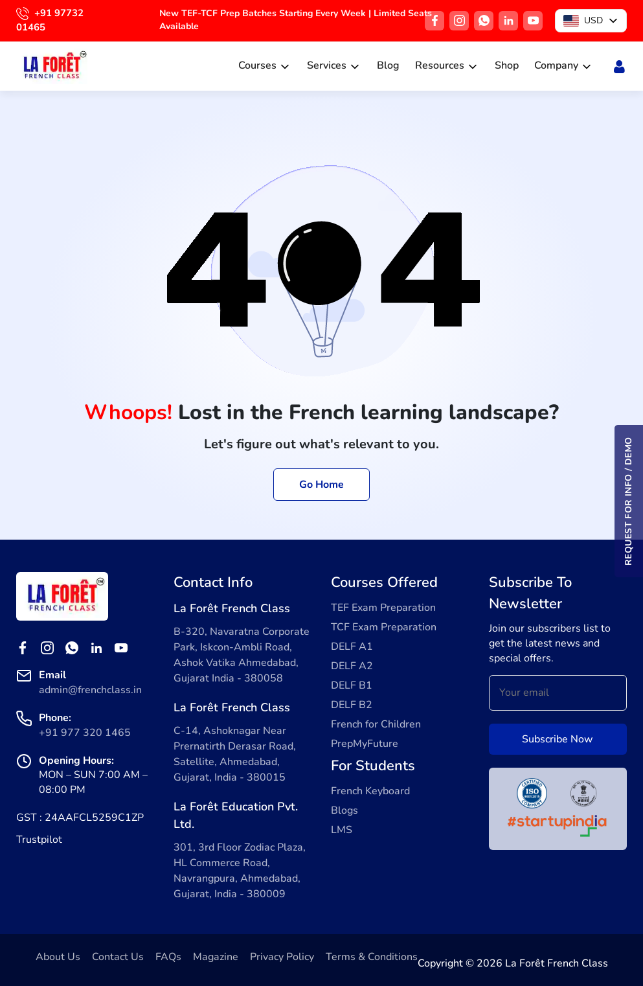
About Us (58, 957)
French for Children (376, 724)
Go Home (321, 484)
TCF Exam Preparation (383, 627)
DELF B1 (351, 685)
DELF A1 (352, 646)
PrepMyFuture (364, 744)
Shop (507, 65)
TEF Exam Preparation (383, 608)
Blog (388, 65)
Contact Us (118, 957)
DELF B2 (351, 705)
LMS (341, 830)
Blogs (344, 810)
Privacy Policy (282, 957)
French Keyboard (370, 791)
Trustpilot (39, 839)
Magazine (215, 957)
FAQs (168, 957)
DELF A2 (352, 666)
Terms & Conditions (372, 957)
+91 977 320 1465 (85, 733)
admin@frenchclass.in (90, 690)
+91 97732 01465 (50, 20)
